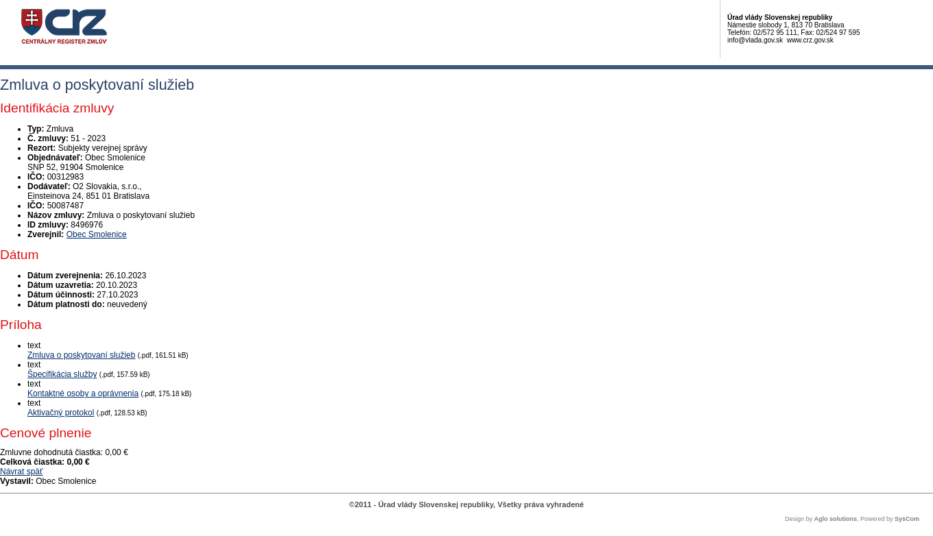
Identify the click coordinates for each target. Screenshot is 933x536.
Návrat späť (21, 471)
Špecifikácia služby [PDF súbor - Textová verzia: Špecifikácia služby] (62, 374)
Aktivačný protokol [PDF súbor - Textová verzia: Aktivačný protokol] (60, 412)
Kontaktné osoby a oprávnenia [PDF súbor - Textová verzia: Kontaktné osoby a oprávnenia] (82, 393)
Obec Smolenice (96, 234)
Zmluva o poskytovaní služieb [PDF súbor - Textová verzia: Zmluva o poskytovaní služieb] (81, 355)
